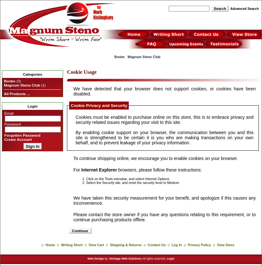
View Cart (96, 245)
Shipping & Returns (126, 245)
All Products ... (17, 94)
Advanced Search (244, 9)
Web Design (95, 258)
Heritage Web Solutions (125, 258)
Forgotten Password (22, 135)
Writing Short (71, 245)
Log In (177, 245)
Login (171, 258)
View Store (225, 245)
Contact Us (156, 245)
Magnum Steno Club (143, 57)
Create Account (18, 139)
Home (50, 245)
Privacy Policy (199, 245)
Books (119, 57)
